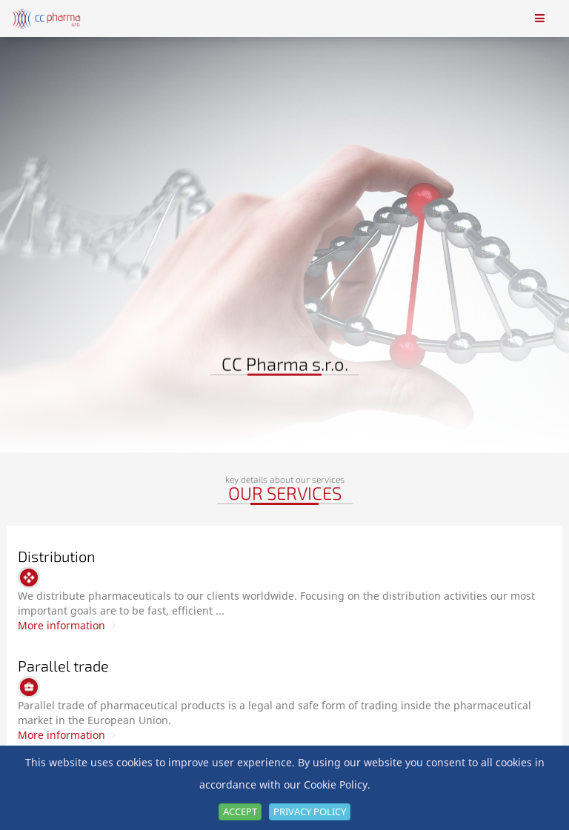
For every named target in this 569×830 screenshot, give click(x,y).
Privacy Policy (309, 811)
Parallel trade (63, 666)
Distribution (57, 556)
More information (67, 625)
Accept (240, 811)
